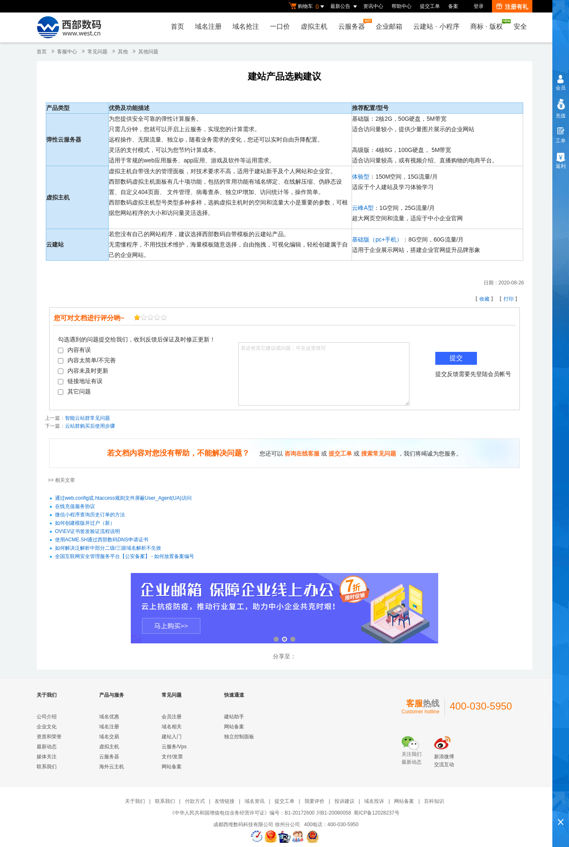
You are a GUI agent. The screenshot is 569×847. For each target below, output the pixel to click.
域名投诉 (374, 801)
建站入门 (172, 737)
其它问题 (74, 391)
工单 (561, 141)
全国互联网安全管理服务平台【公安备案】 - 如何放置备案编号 (125, 557)
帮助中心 (402, 6)
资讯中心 (373, 6)
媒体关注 (47, 757)
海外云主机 (111, 767)
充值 (561, 116)
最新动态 (47, 747)
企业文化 (47, 727)
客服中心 (67, 52)
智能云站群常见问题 (87, 418)
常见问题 (97, 52)
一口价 (280, 26)
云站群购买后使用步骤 (90, 426)
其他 (123, 52)
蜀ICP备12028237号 (376, 813)
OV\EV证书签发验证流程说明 (87, 532)
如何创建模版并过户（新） (85, 523)
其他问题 (148, 52)
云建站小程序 (436, 26)
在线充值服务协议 (75, 507)
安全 (520, 26)
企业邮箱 (389, 26)
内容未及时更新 (83, 370)
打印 (509, 299)
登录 (479, 6)
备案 (453, 6)
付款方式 (195, 801)
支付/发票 (172, 757)
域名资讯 (255, 801)
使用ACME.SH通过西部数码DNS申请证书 (101, 540)
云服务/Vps (174, 747)
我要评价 (314, 801)
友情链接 (225, 801)
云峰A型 (362, 207)
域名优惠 (109, 717)
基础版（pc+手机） (377, 239)
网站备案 (172, 767)
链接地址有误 (80, 381)
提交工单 (430, 6)
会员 (561, 88)
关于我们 (135, 801)
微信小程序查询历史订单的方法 (90, 515)
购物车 (307, 6)
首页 (177, 26)
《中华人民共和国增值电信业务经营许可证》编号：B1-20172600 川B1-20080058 (260, 813)
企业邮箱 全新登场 (284, 609)
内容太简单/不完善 (87, 360)
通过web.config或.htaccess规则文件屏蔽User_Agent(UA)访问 (123, 498)
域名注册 (208, 26)
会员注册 (172, 717)
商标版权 (488, 24)
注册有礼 (512, 6)
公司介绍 (47, 717)
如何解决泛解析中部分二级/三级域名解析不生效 (108, 548)
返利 (561, 166)
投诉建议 (344, 801)
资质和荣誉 (49, 737)
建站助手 (234, 717)
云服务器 (353, 24)
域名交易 (109, 737)
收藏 (484, 299)
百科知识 (434, 801)
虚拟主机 (314, 26)
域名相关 (172, 727)
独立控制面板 (239, 737)
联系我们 (47, 767)
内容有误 (74, 349)
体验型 (360, 176)
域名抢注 (245, 26)
